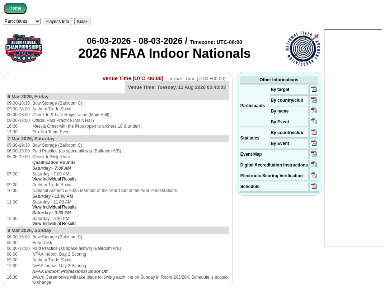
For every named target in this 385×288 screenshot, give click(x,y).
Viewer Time (198, 78)
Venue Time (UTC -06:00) (132, 78)
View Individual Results (54, 179)
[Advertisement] (353, 138)
